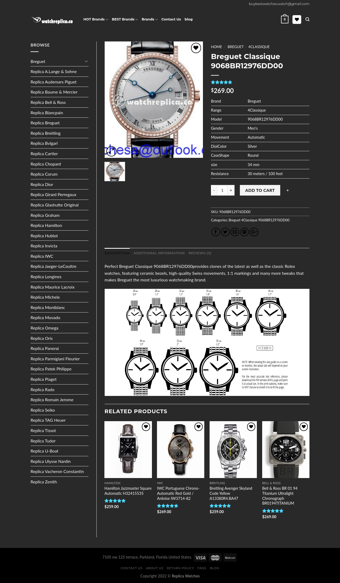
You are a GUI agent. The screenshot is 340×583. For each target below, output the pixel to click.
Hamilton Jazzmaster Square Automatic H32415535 (127, 491)
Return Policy (180, 568)
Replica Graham (45, 215)
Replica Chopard (46, 163)
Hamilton (112, 483)
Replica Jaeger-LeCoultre (53, 266)
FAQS (202, 568)
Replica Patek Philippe (51, 368)
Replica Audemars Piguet (53, 81)
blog (189, 19)
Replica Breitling (46, 133)
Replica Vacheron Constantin (57, 471)
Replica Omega (44, 327)
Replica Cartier (44, 153)
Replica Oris (42, 338)
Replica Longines (46, 276)
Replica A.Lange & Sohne (54, 71)
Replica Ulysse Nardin (51, 461)
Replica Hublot (44, 235)
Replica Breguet (45, 122)
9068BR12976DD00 (273, 220)
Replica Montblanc (48, 307)
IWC (160, 483)
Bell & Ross (271, 483)
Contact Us (171, 19)
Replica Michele (45, 296)
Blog (214, 568)
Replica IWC (42, 256)
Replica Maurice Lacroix (53, 286)
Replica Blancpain (47, 112)
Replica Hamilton (46, 225)
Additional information (159, 253)
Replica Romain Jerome (52, 399)
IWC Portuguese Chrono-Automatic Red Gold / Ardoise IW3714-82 (178, 493)
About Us (155, 568)
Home (216, 47)
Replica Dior (42, 184)
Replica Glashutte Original (55, 204)
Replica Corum (44, 173)
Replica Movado (45, 317)
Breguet (38, 61)
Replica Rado (42, 389)
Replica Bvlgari (44, 143)
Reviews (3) (199, 253)
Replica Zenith (44, 481)
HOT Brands (95, 19)
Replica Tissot (43, 430)
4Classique (259, 47)
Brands (150, 19)
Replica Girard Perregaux (53, 194)
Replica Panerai (45, 348)
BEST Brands (125, 19)
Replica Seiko (43, 409)
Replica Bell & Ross (48, 102)
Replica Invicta (44, 245)
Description (117, 253)
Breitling (217, 483)
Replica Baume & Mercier (54, 91)
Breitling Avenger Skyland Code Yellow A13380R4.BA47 (231, 493)
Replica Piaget (44, 379)
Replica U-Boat (44, 450)
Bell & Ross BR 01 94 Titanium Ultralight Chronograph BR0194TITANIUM (280, 495)
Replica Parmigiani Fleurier (55, 358)
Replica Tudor (43, 440)
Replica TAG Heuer (48, 420)
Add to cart (260, 190)
